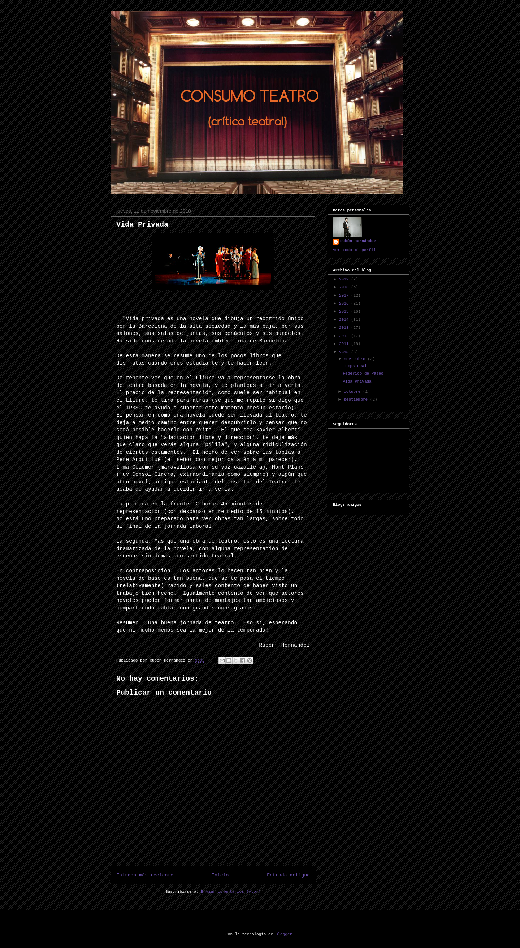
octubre (353, 391)
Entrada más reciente (144, 875)
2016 (345, 303)
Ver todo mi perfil (354, 250)
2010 (345, 352)
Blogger (284, 934)
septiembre (357, 399)
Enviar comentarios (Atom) (231, 891)
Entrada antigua (288, 875)
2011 (345, 344)
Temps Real (355, 366)
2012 (345, 336)
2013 (345, 328)
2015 (345, 311)
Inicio (220, 875)
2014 (345, 320)
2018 (345, 287)
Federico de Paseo (363, 373)
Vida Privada (142, 224)
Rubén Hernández (358, 241)
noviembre (356, 359)
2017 (345, 295)
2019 (345, 279)
